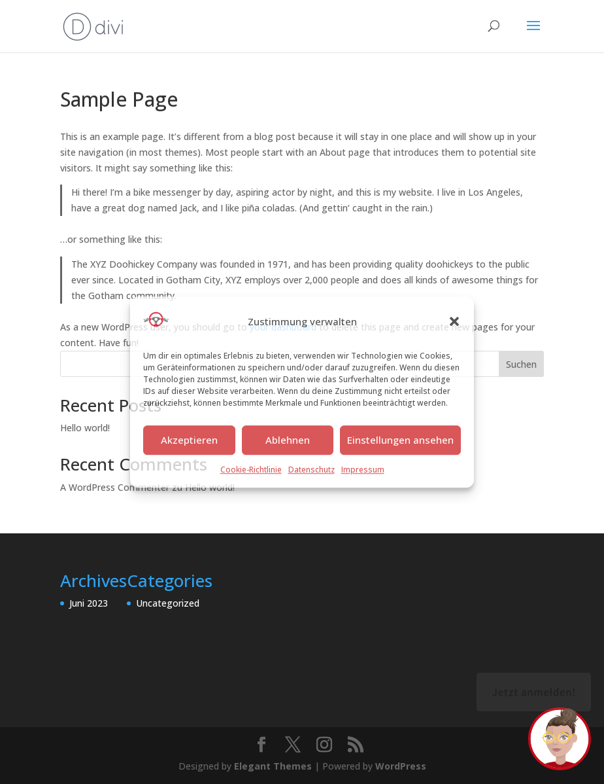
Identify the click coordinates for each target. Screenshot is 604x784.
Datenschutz (311, 469)
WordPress (400, 766)
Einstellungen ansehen (400, 440)
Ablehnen (287, 440)
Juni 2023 (88, 603)
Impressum (362, 469)
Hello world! (85, 427)
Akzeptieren (189, 440)
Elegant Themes (273, 766)
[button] (454, 322)
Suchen (521, 364)
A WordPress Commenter (114, 487)
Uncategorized (167, 603)
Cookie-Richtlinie (251, 469)
